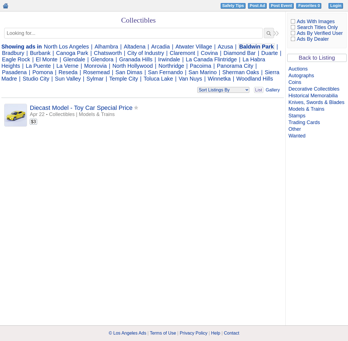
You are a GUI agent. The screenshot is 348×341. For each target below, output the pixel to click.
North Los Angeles (66, 46)
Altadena (134, 46)
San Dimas (128, 72)
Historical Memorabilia (313, 95)
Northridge (171, 66)
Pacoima (200, 66)
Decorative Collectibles (313, 89)
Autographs (301, 75)
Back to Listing (317, 58)
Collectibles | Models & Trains (82, 114)
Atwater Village (194, 46)
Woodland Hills (254, 79)
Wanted (296, 136)
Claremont (182, 53)
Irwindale (169, 59)
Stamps (296, 115)
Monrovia (95, 66)
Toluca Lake (158, 79)
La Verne (68, 66)
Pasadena (14, 72)
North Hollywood (132, 66)
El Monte (46, 59)
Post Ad (257, 5)
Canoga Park (72, 53)
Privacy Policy (194, 333)
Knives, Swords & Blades (316, 102)
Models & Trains (306, 109)
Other (294, 129)
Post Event (281, 5)
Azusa (225, 46)
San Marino (203, 72)
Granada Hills (135, 59)
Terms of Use (163, 333)
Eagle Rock (16, 59)
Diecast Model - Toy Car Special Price (81, 107)
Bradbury (13, 53)
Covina (209, 53)
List (258, 90)
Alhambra (106, 46)
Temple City (123, 79)
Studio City (36, 79)
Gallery (273, 90)
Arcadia (160, 46)
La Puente (38, 66)
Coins (294, 82)
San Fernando (165, 72)
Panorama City (235, 66)
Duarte (269, 53)
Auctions (298, 69)
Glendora (102, 59)
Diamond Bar (239, 53)
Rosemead (96, 72)
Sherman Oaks (240, 72)
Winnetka (219, 79)
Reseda (68, 72)
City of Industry (145, 53)
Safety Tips (233, 5)
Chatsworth (108, 53)
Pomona (42, 72)
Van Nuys (190, 79)
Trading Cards (304, 122)
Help (215, 333)
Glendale (74, 59)
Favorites (309, 5)
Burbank (40, 53)
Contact (231, 333)
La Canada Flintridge (211, 59)
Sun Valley (68, 79)
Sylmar (95, 79)
